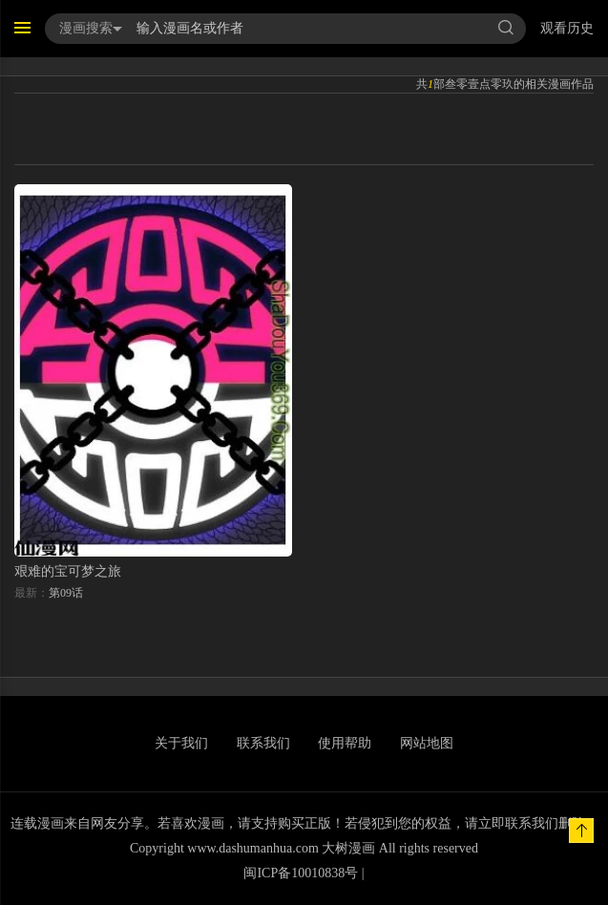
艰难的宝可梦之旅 (67, 571)
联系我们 (263, 743)
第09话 (66, 593)
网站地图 (426, 743)
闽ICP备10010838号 (300, 873)
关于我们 (181, 743)
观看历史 (567, 28)
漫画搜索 (90, 28)
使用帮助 (344, 743)
